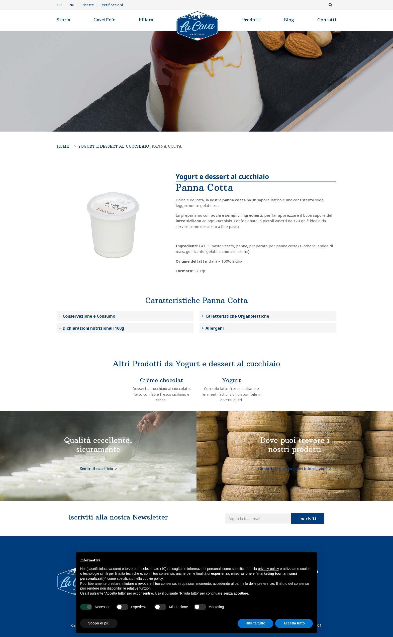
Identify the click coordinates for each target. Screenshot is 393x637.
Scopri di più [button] (99, 623)
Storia (63, 20)
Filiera (146, 20)
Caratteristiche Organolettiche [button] (237, 316)
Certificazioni (109, 4)
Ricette (85, 4)
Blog (289, 20)
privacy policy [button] (268, 569)
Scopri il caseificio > (98, 468)
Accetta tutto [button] (294, 623)
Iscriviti (307, 519)
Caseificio (104, 20)
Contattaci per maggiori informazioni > (295, 468)
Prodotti (251, 20)
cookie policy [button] (153, 578)
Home (63, 146)
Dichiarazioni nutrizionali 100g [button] (93, 328)
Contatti (326, 20)
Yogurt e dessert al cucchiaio (113, 146)
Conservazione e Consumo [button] (89, 316)
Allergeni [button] (215, 328)
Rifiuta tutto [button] (255, 623)
